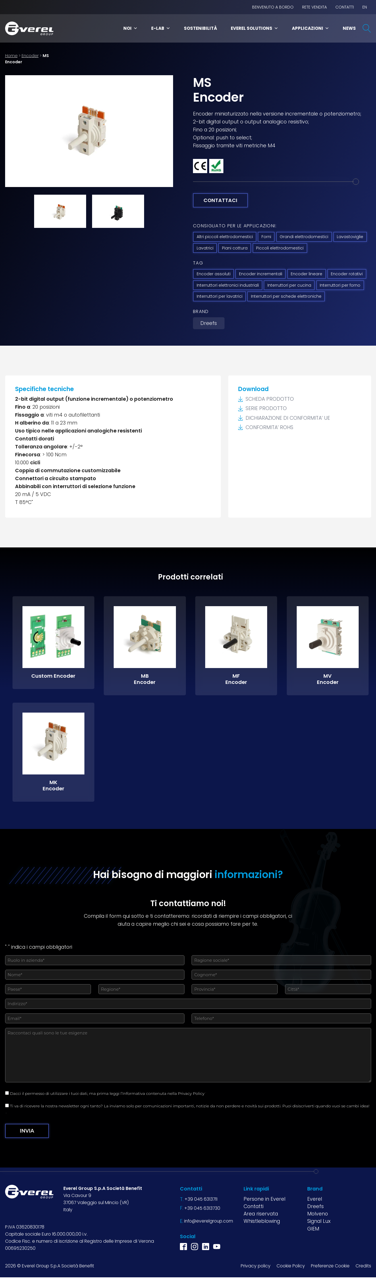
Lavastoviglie (350, 237)
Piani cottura (235, 248)
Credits (363, 1266)
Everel (314, 1199)
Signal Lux (319, 1221)
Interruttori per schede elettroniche (286, 296)
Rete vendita (314, 7)
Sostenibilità (200, 28)
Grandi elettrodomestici (304, 237)
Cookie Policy (291, 1266)
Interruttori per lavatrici (219, 296)
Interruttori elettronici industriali (228, 285)
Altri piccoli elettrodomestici (225, 237)
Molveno (317, 1213)
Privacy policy (256, 1266)
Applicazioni (310, 28)
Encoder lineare (306, 274)
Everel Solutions (254, 28)
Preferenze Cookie (330, 1266)
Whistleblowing (262, 1221)
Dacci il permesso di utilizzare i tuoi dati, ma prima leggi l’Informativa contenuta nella (108, 1093)
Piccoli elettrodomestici (280, 248)
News (349, 28)
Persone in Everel (264, 1199)
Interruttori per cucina (289, 285)
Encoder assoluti (213, 274)
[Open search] (367, 28)
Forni (266, 237)
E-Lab (160, 28)
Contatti (344, 7)
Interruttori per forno (340, 285)
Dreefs (208, 323)
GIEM (313, 1228)
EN (364, 7)
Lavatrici (205, 248)
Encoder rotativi (347, 274)
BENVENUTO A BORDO (273, 7)
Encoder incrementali (260, 274)
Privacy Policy (191, 1093)
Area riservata (261, 1213)
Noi (130, 28)
